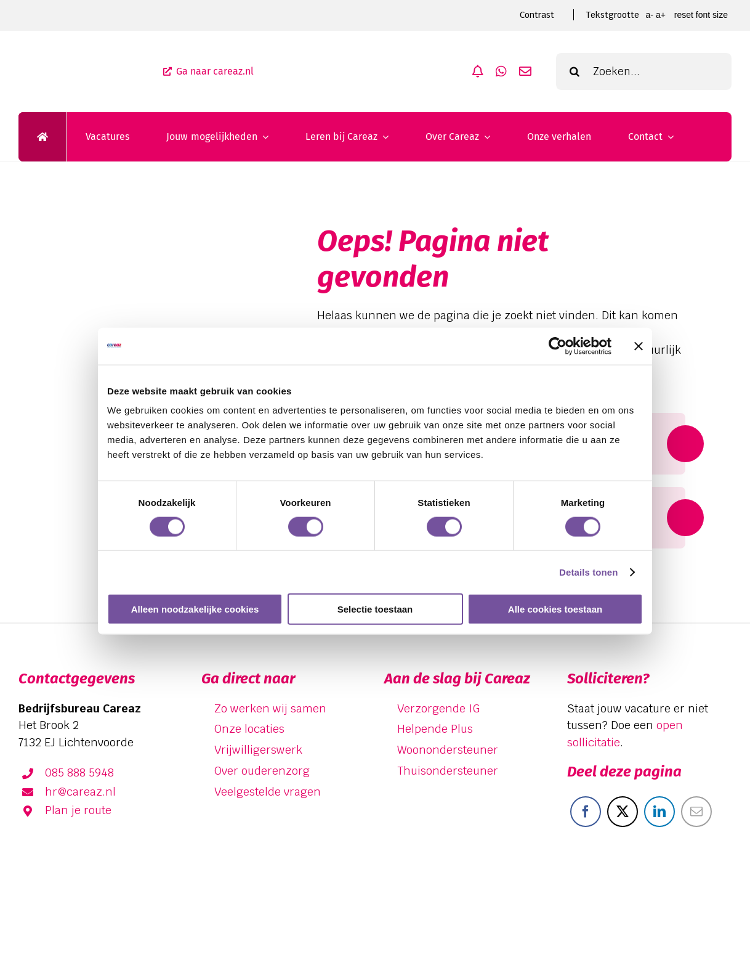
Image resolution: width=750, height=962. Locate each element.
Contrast (537, 14)
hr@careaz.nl (80, 792)
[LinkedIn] (659, 811)
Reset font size (701, 15)
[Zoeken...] (644, 71)
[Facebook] (585, 811)
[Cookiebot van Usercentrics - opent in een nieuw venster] (557, 345)
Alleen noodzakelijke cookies (195, 609)
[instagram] (717, 903)
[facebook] (645, 903)
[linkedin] (681, 903)
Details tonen (588, 571)
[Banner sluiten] (638, 345)
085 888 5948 (79, 772)
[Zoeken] (574, 71)
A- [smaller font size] (649, 15)
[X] (622, 811)
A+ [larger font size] (661, 15)
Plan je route (78, 810)
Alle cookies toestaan (555, 609)
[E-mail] (696, 811)
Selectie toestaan (375, 609)
